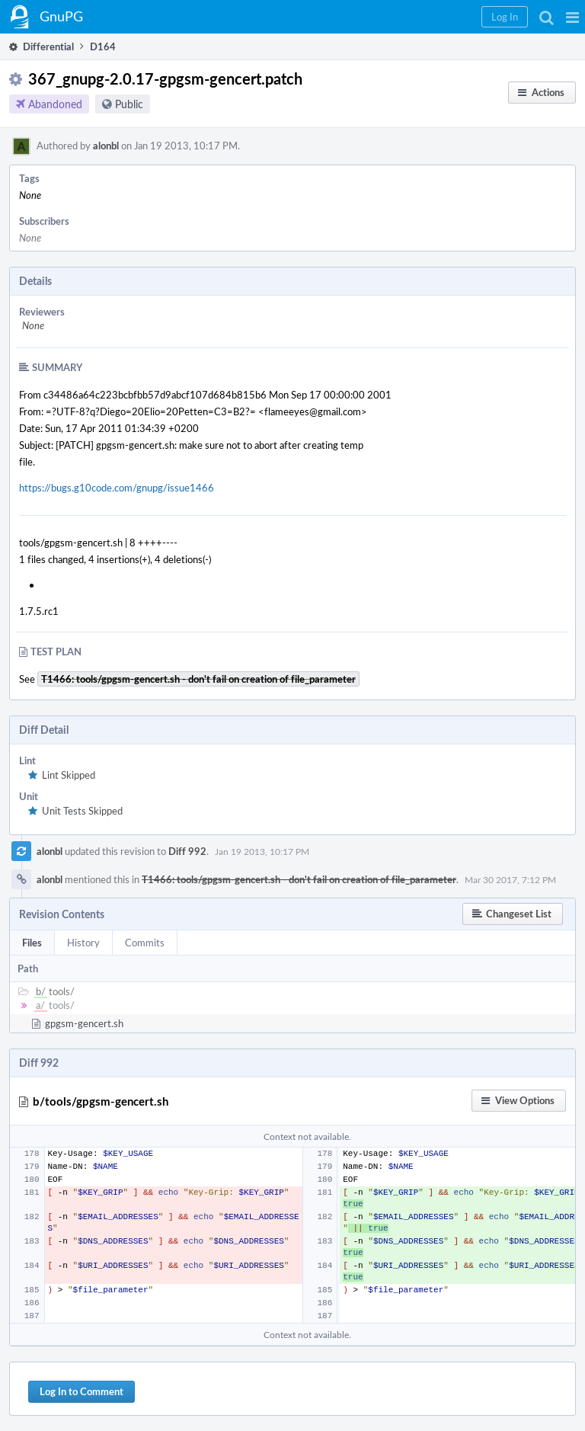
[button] (572, 17)
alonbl (106, 145)
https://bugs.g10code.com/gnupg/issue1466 (116, 488)
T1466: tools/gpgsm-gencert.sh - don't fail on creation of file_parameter (299, 879)
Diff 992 (187, 851)
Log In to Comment (81, 1391)
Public (129, 104)
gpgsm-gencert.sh (84, 1023)
